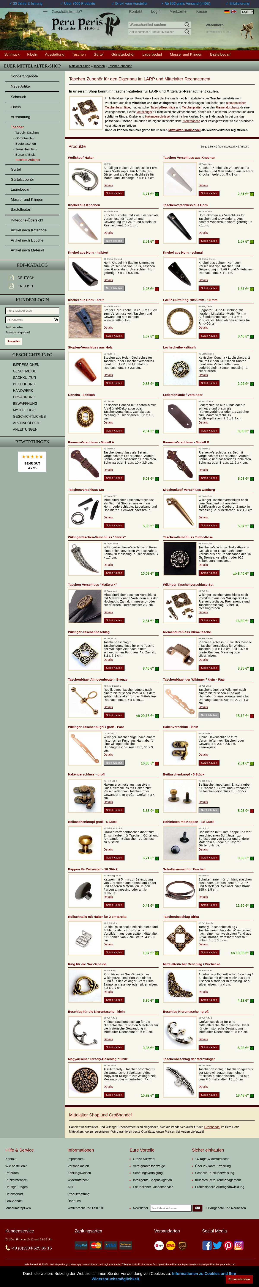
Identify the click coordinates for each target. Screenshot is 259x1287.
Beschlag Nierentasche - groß (186, 1011)
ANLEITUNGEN (25, 429)
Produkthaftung (79, 1194)
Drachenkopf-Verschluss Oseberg (189, 489)
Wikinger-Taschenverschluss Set (188, 584)
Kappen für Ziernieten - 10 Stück (93, 869)
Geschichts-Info (32, 354)
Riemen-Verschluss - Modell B (186, 442)
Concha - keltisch (81, 395)
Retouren (12, 1173)
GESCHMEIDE (24, 371)
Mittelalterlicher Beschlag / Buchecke (191, 964)
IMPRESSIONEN (26, 365)
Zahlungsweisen (79, 1173)
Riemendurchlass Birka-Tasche (187, 632)
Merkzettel (178, 11)
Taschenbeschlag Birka (181, 916)
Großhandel (212, 1127)
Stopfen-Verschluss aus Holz (90, 347)
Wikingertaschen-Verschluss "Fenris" (97, 537)
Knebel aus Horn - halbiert (88, 252)
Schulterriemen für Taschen (184, 869)
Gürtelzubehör (123, 54)
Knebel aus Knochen (84, 205)
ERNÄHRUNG (24, 397)
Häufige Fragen (16, 1187)
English (25, 286)
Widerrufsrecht (78, 1180)
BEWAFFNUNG (25, 403)
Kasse (201, 11)
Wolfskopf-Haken (81, 157)
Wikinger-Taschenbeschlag (89, 632)
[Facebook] (207, 1245)
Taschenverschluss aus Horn (185, 205)
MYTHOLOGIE (24, 410)
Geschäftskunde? (67, 11)
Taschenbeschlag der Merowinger (189, 1059)
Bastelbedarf (220, 54)
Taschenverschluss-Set (86, 489)
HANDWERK (23, 390)
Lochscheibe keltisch (179, 347)
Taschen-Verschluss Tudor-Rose (188, 537)
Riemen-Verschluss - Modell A (91, 442)
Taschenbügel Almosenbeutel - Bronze (97, 679)
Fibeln (32, 54)
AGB (71, 1187)
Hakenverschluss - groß (86, 774)
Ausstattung (54, 54)
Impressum (76, 1159)
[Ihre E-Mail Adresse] (32, 310)
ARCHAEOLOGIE (27, 423)
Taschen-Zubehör (120, 66)
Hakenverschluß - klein (180, 727)
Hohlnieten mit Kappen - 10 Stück (188, 822)
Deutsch (26, 278)
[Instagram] (238, 1245)
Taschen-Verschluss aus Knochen (189, 157)
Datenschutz (14, 1194)
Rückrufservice (16, 1180)
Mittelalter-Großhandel (184, 130)
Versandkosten (78, 1166)
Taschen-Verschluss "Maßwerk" (92, 584)
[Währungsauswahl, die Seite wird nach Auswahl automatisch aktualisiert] (247, 11)
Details (108, 185)
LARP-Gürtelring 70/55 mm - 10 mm (190, 300)
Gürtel (98, 54)
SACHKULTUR (24, 378)
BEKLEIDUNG (24, 384)
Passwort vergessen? (17, 332)
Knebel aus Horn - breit (86, 300)
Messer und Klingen (186, 54)
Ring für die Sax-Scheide (87, 964)
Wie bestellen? (16, 1166)
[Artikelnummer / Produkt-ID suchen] (159, 31)
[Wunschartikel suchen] (159, 25)
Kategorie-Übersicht (27, 220)
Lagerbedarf (152, 54)
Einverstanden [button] (239, 1279)
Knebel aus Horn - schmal (183, 252)
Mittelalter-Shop (79, 66)
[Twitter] (217, 1245)
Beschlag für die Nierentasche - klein (96, 1011)
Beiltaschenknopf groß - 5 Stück (92, 822)
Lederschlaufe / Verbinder (182, 395)
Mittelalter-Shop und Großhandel (100, 1115)
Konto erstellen (14, 327)
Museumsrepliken (18, 1208)
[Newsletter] (197, 1208)
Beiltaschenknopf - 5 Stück (183, 774)
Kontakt (135, 11)
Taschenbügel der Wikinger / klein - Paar (194, 679)
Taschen (99, 66)
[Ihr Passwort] (32, 319)
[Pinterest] (228, 1245)
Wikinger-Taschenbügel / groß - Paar (96, 727)
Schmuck (11, 54)
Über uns (74, 1201)
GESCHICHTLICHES (29, 416)
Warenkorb (215, 25)
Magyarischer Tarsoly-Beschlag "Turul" (98, 1059)
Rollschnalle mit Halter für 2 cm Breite (97, 916)
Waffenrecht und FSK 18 (85, 1208)
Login (156, 11)
